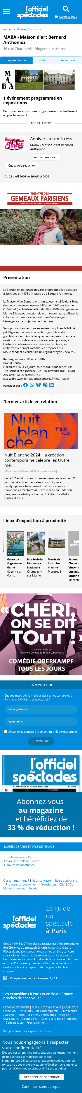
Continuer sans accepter (42, 1086)
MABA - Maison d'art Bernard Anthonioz (51, 147)
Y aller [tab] (43, 60)
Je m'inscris (41, 741)
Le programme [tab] (16, 60)
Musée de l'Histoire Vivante (54, 564)
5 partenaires (31, 1061)
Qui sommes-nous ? (16, 880)
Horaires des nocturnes (19, 865)
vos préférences (28, 1064)
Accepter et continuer (42, 1077)
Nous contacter (42, 880)
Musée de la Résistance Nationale (35, 564)
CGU (70, 884)
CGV (62, 884)
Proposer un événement (22, 884)
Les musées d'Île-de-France (21, 861)
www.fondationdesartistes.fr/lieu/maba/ (43, 379)
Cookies (33, 888)
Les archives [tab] (67, 60)
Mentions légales (14, 888)
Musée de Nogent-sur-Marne (14, 564)
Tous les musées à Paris (19, 857)
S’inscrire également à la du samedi (42, 732)
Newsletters (48, 884)
